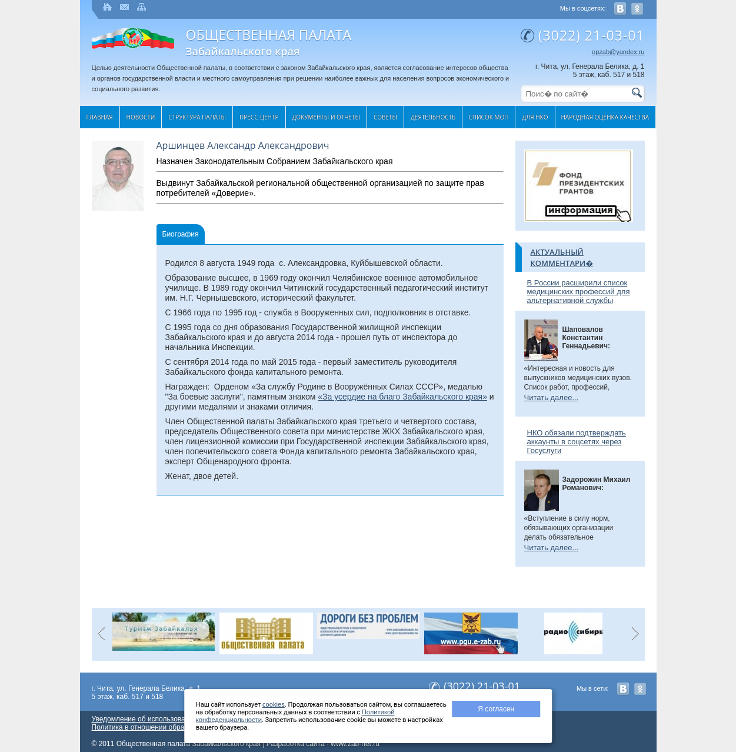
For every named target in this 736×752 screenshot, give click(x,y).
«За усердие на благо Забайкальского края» (402, 396)
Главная (99, 117)
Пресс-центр (259, 117)
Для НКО (535, 117)
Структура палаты (197, 117)
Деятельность (433, 117)
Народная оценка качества (605, 117)
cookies (273, 704)
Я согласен (496, 709)
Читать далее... (551, 397)
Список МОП (488, 117)
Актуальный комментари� (562, 257)
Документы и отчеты (326, 117)
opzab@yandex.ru (618, 51)
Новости (140, 117)
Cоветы (385, 117)
